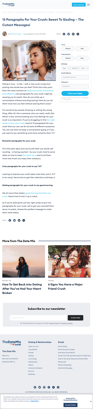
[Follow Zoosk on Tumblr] (48, 388)
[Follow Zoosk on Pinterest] (35, 388)
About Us (5, 355)
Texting (31, 356)
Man (82, 48)
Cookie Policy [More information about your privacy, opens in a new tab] (34, 401)
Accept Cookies (70, 405)
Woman (68, 48)
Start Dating (79, 5)
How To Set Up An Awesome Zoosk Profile (73, 359)
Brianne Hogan (16, 34)
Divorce (31, 371)
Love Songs (32, 359)
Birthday (64, 64)
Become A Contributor (10, 359)
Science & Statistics (35, 368)
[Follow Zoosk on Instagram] (44, 388)
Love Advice (32, 349)
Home (4, 12)
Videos (30, 365)
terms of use (54, 323)
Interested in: (66, 54)
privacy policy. (67, 323)
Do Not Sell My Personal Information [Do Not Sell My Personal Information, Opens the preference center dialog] (70, 399)
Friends (31, 352)
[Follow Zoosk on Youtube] (53, 388)
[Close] (91, 401)
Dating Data (32, 362)
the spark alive (29, 155)
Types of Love (33, 346)
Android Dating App (65, 368)
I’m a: (63, 44)
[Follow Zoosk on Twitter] (39, 388)
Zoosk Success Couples (66, 349)
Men (82, 58)
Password (64, 82)
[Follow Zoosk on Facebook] (58, 388)
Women (68, 58)
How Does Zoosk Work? (66, 352)
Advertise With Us (8, 362)
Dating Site (62, 362)
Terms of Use (85, 97)
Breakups (31, 374)
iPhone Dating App (64, 365)
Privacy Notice (67, 99)
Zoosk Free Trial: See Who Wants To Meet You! (74, 356)
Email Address (66, 73)
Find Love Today (75, 93)
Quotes (11, 12)
